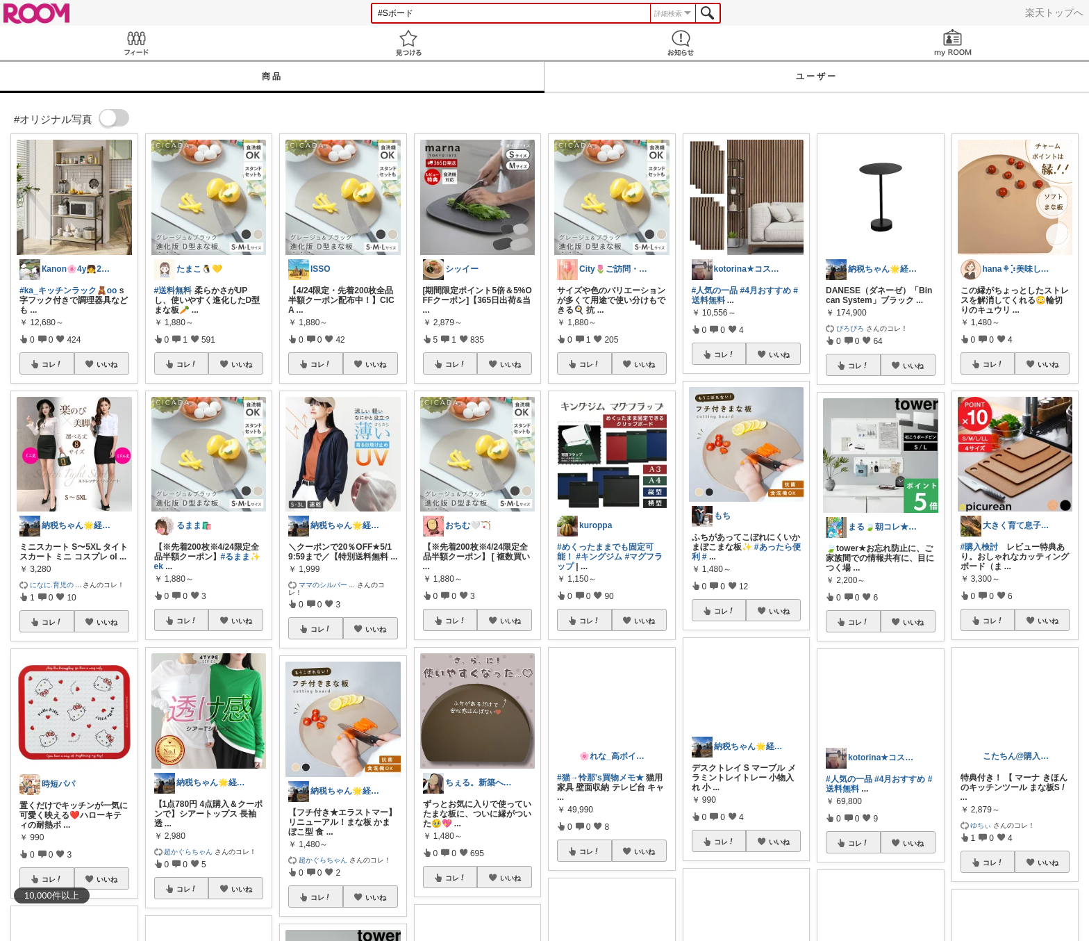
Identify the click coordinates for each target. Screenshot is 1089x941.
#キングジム (599, 557)
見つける (408, 43)
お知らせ (680, 43)
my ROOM (953, 43)
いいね (107, 364)
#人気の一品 (715, 290)
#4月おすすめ (765, 290)
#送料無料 (173, 290)
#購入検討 (980, 547)
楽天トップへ (1054, 12)
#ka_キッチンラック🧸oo (68, 290)
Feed (136, 43)
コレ (52, 364)
